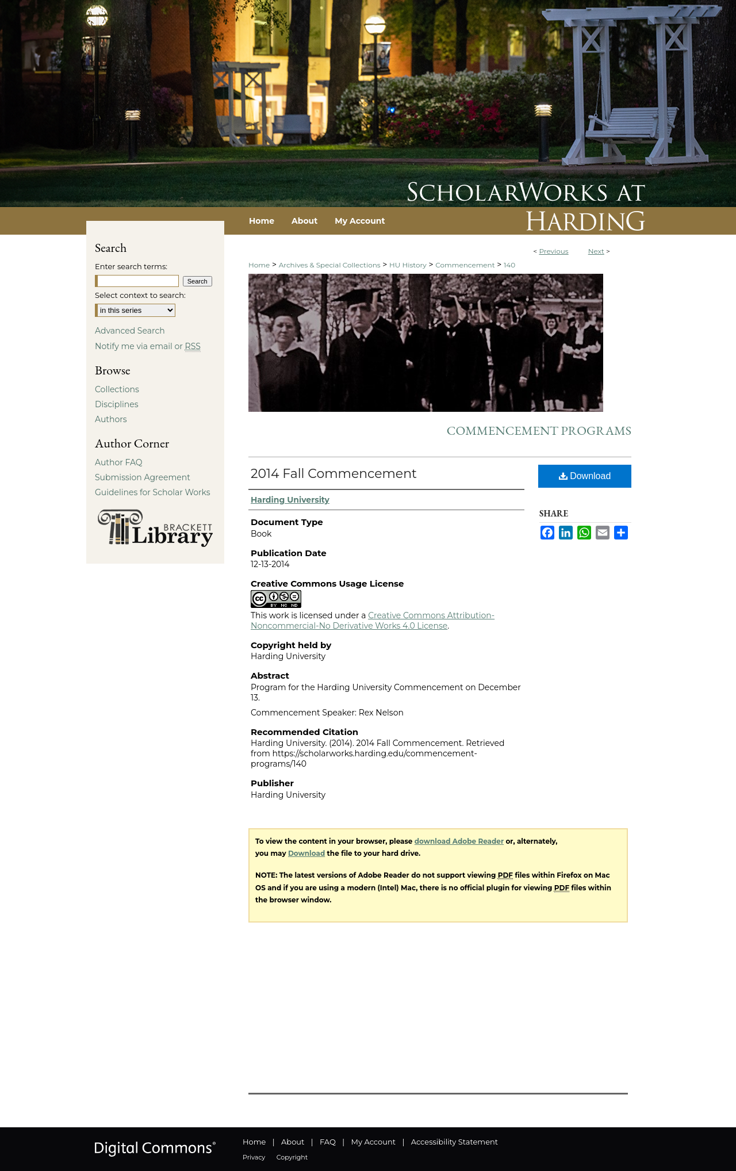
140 (509, 265)
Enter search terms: (131, 266)
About (292, 1141)
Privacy (254, 1157)
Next (596, 251)
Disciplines (116, 404)
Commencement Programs (539, 430)
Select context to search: (140, 295)
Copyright (292, 1157)
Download (585, 476)
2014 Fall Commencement (334, 473)
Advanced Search (130, 331)
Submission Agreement (142, 477)
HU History (408, 265)
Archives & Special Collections (330, 265)
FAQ (328, 1141)
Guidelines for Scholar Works (152, 492)
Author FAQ (119, 462)
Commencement (464, 265)
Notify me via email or (148, 346)
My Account (373, 1141)
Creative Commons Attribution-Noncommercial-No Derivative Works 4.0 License (372, 620)
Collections (117, 389)
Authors (111, 419)
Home (259, 265)
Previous (553, 251)
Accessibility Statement (454, 1141)
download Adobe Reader (459, 841)
